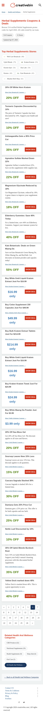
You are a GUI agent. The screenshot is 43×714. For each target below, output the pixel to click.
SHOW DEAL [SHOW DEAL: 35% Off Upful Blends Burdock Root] (30, 572)
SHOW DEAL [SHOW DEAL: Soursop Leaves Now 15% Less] (30, 472)
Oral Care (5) (11, 659)
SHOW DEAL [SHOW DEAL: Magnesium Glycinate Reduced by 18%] (30, 207)
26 (27, 623)
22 (4, 623)
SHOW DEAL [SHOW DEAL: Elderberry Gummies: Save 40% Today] (30, 237)
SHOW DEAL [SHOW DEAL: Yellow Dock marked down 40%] (30, 596)
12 (25, 612)
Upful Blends (10, 62)
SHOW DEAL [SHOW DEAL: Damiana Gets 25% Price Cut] (30, 520)
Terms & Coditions (12, 691)
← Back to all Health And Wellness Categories (21, 677)
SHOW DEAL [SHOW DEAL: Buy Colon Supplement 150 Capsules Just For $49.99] (30, 318)
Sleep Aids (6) (31, 654)
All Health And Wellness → (16, 665)
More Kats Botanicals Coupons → (15, 92)
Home (3, 12)
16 (10, 618)
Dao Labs (25, 68)
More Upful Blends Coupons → (14, 442)
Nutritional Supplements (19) (16, 648)
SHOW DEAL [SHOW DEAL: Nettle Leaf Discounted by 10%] (30, 539)
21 (39, 618)
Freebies (8, 699)
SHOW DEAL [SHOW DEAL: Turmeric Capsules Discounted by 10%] (30, 127)
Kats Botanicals (25, 73)
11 (19, 612)
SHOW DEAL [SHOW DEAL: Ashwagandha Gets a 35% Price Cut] (30, 149)
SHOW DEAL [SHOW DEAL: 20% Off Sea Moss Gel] (30, 448)
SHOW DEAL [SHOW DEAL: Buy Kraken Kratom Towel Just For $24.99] (30, 397)
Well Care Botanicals (14, 57)
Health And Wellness (14, 12)
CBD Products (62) (13, 643)
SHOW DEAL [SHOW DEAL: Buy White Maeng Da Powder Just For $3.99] (30, 423)
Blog (7, 696)
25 (21, 623)
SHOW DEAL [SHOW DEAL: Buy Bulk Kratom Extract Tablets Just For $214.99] (30, 344)
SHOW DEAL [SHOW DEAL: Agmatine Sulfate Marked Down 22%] (30, 177)
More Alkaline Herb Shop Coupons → (16, 313)
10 (14, 612)
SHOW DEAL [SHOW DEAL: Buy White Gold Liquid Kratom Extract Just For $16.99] (30, 292)
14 (37, 612)
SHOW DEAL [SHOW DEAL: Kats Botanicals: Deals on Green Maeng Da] (30, 269)
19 (27, 618)
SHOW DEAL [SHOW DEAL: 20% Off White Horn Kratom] (30, 97)
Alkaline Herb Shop (13, 79)
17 (16, 618)
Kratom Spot (9, 68)
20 (33, 618)
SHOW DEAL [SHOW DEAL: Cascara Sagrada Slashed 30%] (30, 496)
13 (31, 612)
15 (4, 618)
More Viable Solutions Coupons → (15, 418)
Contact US (9, 688)
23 (10, 623)
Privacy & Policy (11, 693)
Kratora (8, 73)
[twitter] (24, 702)
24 (16, 623)
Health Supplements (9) (14, 654)
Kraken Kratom (29, 62)
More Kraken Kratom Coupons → (15, 286)
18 (21, 618)
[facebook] (19, 702)
